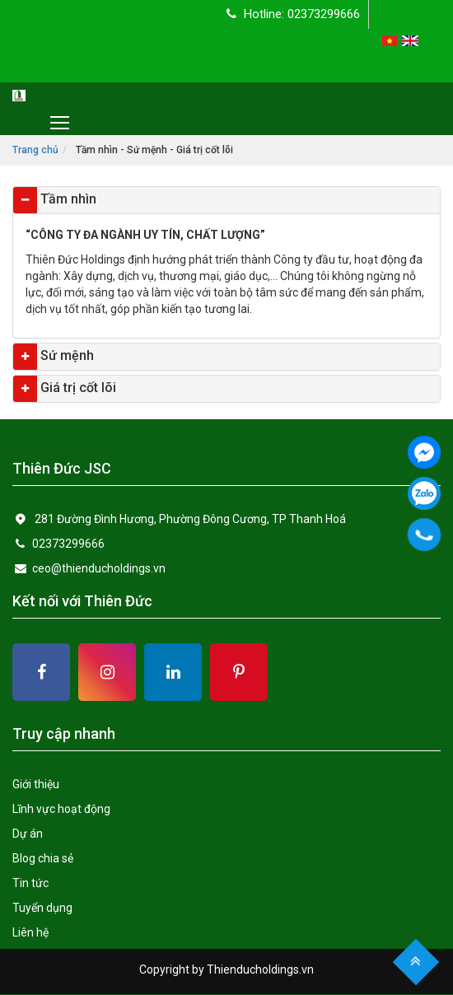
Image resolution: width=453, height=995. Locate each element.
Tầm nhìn (66, 199)
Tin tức (30, 883)
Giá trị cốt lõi (76, 387)
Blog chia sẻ (42, 858)
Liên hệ (30, 932)
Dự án (27, 833)
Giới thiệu (35, 784)
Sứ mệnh (65, 355)
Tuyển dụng (42, 907)
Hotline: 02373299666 (293, 14)
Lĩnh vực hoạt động (61, 808)
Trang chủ (35, 150)
